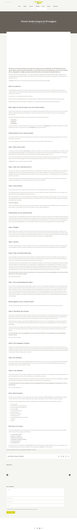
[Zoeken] (32, 8)
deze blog (11, 80)
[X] (61, 456)
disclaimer (42, 447)
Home (33, 23)
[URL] (35, 505)
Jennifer (9, 449)
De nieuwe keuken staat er (16, 441)
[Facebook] (59, 456)
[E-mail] (68, 456)
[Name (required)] (35, 498)
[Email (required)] (35, 501)
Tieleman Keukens (47, 397)
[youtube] (40, 528)
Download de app (26, 151)
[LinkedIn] (63, 456)
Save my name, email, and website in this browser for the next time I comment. (22, 509)
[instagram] (37, 528)
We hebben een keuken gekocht (17, 438)
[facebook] (35, 528)
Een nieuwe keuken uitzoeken (16, 434)
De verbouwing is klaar (15, 442)
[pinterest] (42, 528)
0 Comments (34, 449)
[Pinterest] (66, 456)
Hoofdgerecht (28, 449)
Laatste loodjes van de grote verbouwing (18, 439)
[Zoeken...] (39, 8)
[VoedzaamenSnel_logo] (38, 1)
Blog (25, 449)
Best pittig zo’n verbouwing (16, 436)
